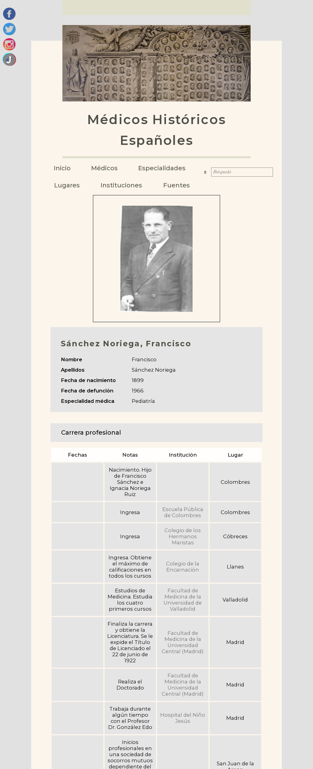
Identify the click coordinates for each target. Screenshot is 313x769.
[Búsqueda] (242, 174)
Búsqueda (208, 174)
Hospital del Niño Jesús (182, 718)
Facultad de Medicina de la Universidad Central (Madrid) (183, 642)
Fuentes (179, 185)
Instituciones (124, 185)
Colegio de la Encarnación (182, 567)
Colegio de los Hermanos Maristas (182, 536)
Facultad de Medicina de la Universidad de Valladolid (183, 599)
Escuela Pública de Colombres (182, 512)
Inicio (63, 168)
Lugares (68, 185)
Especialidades (165, 168)
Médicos (106, 168)
